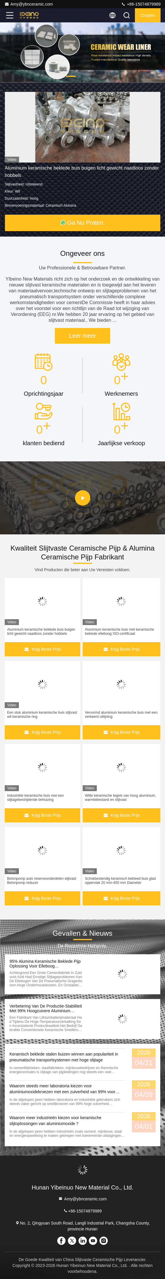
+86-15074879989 (141, 4)
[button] (71, 76)
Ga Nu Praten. (82, 222)
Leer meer (82, 335)
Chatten (148, 15)
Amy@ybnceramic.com (28, 4)
